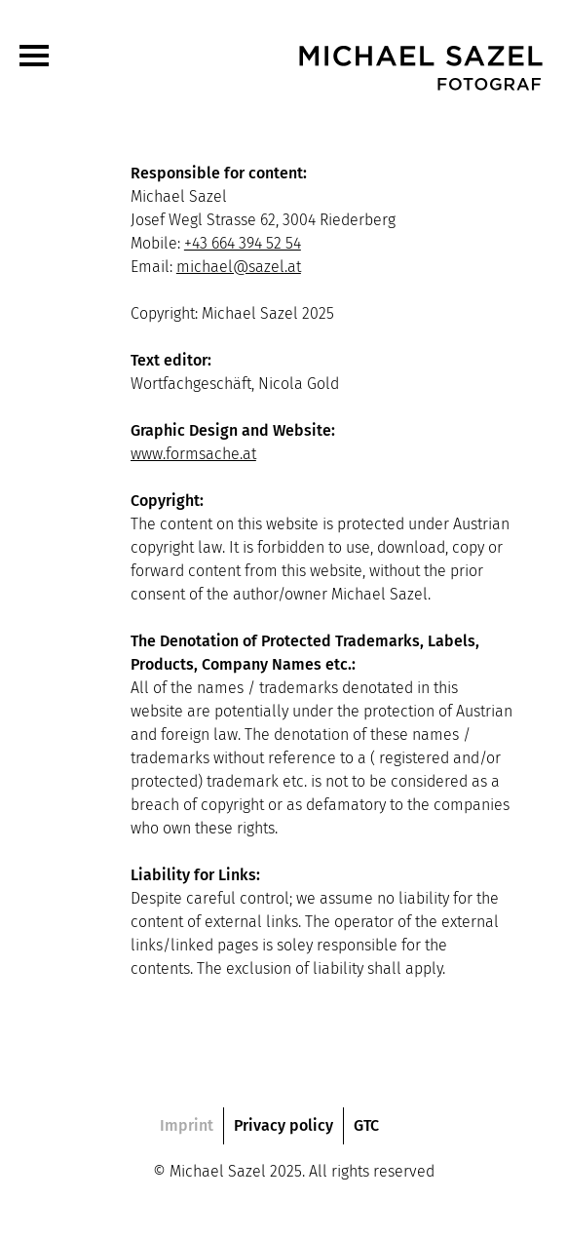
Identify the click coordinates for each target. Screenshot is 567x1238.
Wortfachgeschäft (191, 383)
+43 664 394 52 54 (242, 243)
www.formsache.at (193, 454)
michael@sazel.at (238, 266)
